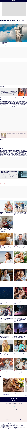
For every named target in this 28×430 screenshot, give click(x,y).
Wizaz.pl (20, 419)
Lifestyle (21, 183)
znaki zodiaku (2, 183)
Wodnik (6, 183)
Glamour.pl (7, 415)
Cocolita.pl (7, 416)
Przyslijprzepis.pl (20, 416)
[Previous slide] (0, 385)
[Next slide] (26, 385)
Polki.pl (20, 415)
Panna (10, 183)
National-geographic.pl (6, 420)
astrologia (17, 183)
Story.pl (20, 420)
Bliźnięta (13, 183)
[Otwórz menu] (0, 0)
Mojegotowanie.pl (7, 419)
